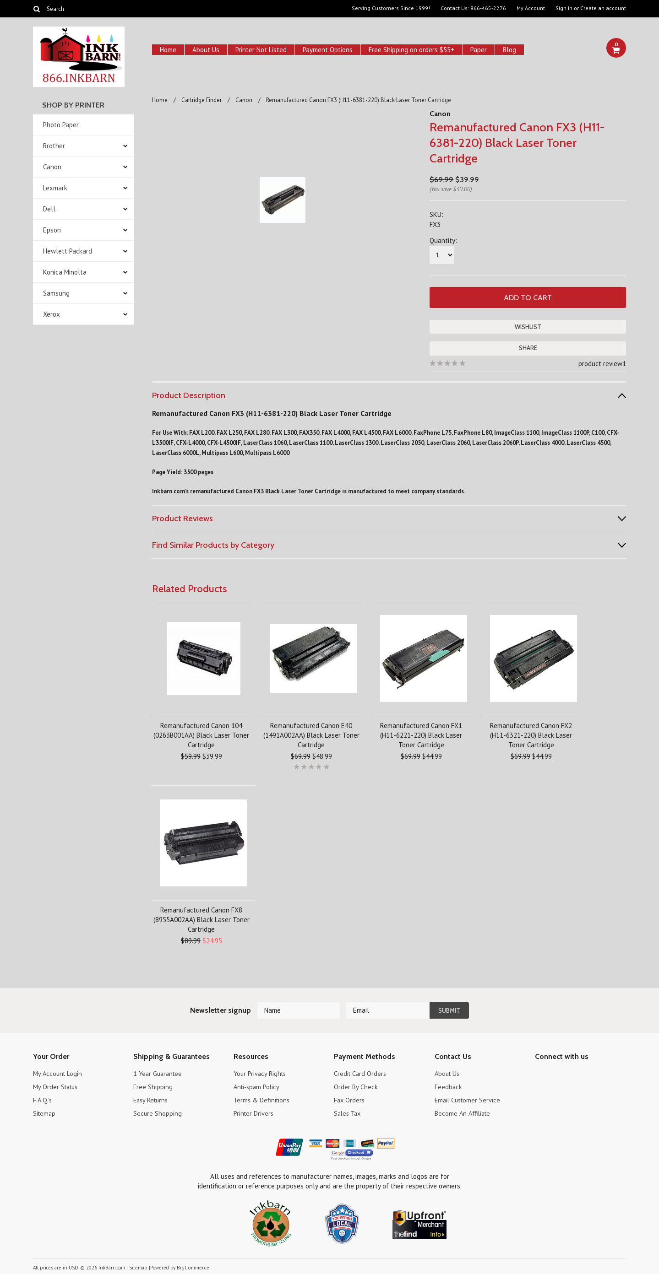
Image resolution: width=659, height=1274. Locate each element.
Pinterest (572, 1074)
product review (600, 362)
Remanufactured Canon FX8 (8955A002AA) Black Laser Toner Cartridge (201, 919)
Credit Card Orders (361, 1072)
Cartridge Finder (201, 100)
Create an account (603, 8)
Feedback (449, 1085)
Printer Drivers (254, 1112)
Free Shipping (153, 1085)
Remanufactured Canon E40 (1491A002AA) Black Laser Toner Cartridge (311, 734)
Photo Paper (61, 124)
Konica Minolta (65, 272)
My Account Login (58, 1072)
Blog (509, 49)
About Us (205, 49)
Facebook (540, 1074)
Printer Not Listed (261, 49)
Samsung (56, 293)
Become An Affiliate (464, 1112)
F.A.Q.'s (43, 1099)
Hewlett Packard (67, 251)
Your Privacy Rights (261, 1072)
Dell (49, 209)
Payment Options (328, 49)
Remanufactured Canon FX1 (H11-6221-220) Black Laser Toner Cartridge (421, 734)
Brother (54, 145)
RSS (588, 1074)
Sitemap (45, 1112)
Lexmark (55, 188)
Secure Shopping (157, 1112)
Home (168, 49)
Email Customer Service (469, 1099)
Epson (52, 230)
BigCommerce (192, 1266)
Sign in (564, 8)
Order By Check (356, 1085)
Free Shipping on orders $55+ (411, 49)
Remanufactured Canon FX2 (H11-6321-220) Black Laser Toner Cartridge (531, 734)
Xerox (51, 314)
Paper (478, 49)
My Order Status (57, 1085)
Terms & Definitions (263, 1099)
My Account (531, 8)
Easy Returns (152, 1099)
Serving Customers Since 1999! (391, 8)
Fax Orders (350, 1099)
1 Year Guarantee (159, 1072)
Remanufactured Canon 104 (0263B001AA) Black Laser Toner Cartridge (201, 734)
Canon (52, 166)
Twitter (556, 1074)
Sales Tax (348, 1112)
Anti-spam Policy (258, 1085)
